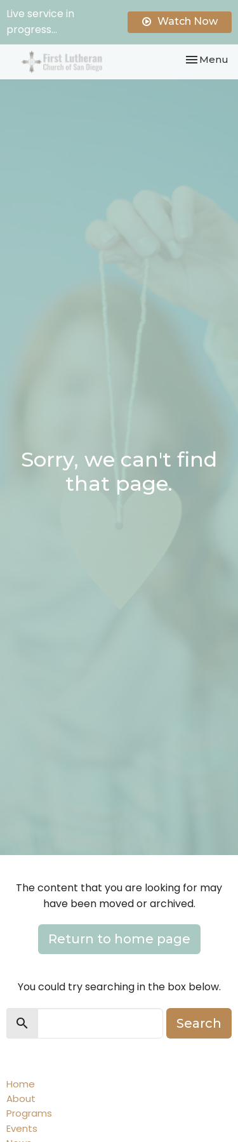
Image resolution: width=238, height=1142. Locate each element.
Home (20, 1084)
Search (198, 1023)
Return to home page (119, 938)
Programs (29, 1113)
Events (21, 1128)
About (21, 1098)
